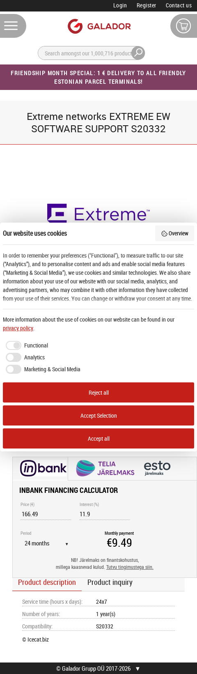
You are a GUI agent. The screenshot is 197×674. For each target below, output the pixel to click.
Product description (47, 582)
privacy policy (18, 328)
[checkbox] (25, 345)
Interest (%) (89, 504)
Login (120, 5)
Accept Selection (98, 415)
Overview (175, 233)
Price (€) (27, 504)
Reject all (99, 392)
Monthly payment (119, 533)
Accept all (99, 438)
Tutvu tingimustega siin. (129, 567)
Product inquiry (110, 582)
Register (146, 5)
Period (26, 533)
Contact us (179, 5)
